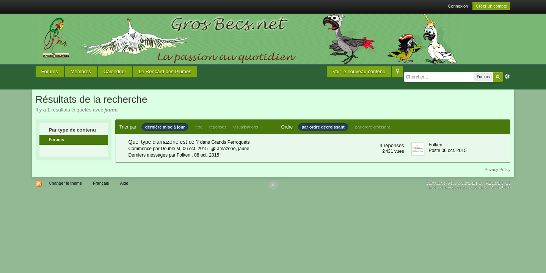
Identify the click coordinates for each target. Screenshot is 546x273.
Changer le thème (65, 183)
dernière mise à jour (165, 127)
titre (198, 127)
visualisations (245, 127)
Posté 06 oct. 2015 (447, 150)
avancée (507, 77)
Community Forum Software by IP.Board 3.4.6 (468, 182)
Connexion (458, 6)
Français (101, 183)
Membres (81, 71)
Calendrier (115, 71)
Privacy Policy (497, 169)
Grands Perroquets (230, 142)
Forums (49, 71)
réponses (217, 127)
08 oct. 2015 (206, 155)
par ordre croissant (372, 127)
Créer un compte (491, 6)
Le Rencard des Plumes (165, 71)
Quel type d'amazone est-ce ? (164, 142)
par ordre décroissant (323, 127)
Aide (124, 183)
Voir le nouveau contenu (359, 71)
